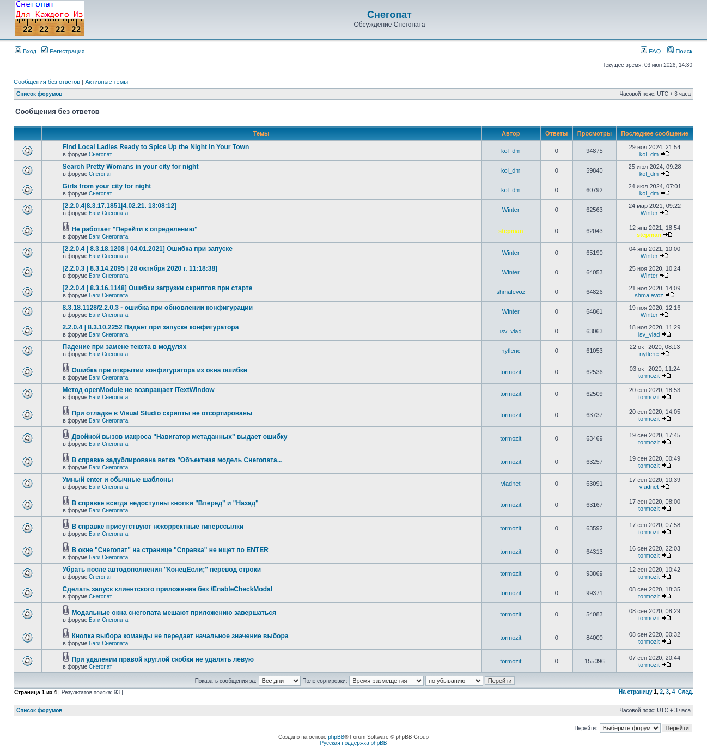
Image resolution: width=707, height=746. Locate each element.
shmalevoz (510, 292)
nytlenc (510, 350)
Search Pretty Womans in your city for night (131, 166)
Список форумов (39, 94)
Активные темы (106, 81)
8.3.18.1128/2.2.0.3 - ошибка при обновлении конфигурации (158, 307)
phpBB (336, 737)
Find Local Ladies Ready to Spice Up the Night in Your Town (156, 147)
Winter (511, 209)
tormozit (510, 372)
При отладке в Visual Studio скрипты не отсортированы (161, 413)
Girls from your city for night (107, 186)
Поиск (679, 51)
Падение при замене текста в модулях (125, 347)
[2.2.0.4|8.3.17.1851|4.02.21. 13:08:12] (120, 206)
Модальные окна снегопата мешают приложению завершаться (173, 612)
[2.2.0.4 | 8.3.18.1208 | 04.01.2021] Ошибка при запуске (148, 249)
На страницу (636, 692)
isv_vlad (511, 331)
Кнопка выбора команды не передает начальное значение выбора (179, 636)
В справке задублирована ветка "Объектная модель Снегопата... (176, 460)
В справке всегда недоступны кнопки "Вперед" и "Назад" (164, 503)
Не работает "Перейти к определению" (134, 229)
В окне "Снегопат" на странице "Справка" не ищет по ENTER (169, 550)
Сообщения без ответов (47, 81)
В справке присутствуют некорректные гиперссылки (157, 526)
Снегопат (389, 14)
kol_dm (510, 151)
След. (685, 692)
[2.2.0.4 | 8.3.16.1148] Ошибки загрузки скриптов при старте (158, 288)
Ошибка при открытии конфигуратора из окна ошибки (159, 370)
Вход (25, 51)
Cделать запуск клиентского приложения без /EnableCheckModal (167, 589)
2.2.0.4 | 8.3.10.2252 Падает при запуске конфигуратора (151, 327)
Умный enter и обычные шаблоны (118, 480)
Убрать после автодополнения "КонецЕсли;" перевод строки (162, 569)
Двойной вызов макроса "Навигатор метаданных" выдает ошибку (179, 437)
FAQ (651, 51)
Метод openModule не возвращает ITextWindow (139, 390)
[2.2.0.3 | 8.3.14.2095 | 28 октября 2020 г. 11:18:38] (140, 268)
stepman (510, 231)
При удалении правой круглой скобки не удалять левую (162, 659)
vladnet (510, 483)
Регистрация (62, 51)
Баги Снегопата (108, 213)
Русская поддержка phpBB (353, 743)
